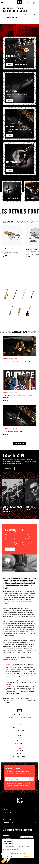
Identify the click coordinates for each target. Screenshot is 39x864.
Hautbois (31, 301)
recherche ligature (17, 669)
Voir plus (5, 365)
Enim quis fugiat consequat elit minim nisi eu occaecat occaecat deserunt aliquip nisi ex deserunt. (19, 785)
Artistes (5, 816)
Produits (5, 809)
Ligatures (8, 664)
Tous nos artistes (9, 468)
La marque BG (7, 813)
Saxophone (6, 301)
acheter (10, 100)
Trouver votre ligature (21, 65)
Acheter (10, 65)
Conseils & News (8, 822)
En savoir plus (9, 549)
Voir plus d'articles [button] (19, 443)
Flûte (22, 301)
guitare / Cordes (27, 319)
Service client (7, 819)
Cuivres (18, 318)
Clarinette (15, 301)
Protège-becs (10, 679)
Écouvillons (9, 686)
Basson (9, 318)
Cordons (8, 673)
